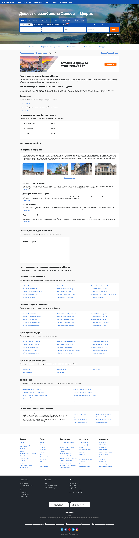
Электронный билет (79, 419)
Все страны (23, 467)
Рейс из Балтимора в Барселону (67, 286)
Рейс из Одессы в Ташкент (65, 325)
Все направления (65, 467)
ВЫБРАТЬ (110, 64)
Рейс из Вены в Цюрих (30, 350)
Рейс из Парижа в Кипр (30, 288)
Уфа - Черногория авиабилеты (83, 398)
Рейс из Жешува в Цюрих (99, 347)
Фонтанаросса (84, 456)
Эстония (22, 463)
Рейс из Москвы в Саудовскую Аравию (103, 294)
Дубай (42, 442)
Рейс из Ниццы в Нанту (30, 297)
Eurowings (102, 447)
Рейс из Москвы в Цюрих (65, 347)
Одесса (38, 53)
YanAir (101, 456)
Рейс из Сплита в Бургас (99, 291)
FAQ (46, 483)
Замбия (22, 448)
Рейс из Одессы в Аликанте (31, 322)
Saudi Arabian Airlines (106, 452)
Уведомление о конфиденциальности (103, 524)
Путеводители (24, 496)
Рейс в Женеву (27, 372)
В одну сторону (39, 24)
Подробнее (26, 189)
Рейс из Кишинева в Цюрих (31, 341)
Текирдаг (43, 449)
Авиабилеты (24, 483)
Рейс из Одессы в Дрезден (31, 325)
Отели (22, 490)
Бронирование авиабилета (82, 417)
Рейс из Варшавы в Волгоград (32, 291)
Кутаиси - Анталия (65, 453)
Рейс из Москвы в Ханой (99, 288)
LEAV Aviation (103, 445)
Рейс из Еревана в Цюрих (31, 344)
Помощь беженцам (76, 492)
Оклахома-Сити (45, 456)
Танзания (23, 442)
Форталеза (43, 464)
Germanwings (103, 464)
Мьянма (22, 460)
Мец (41, 461)
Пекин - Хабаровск (66, 460)
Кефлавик (82, 454)
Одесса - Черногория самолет (83, 392)
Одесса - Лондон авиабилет (82, 389)
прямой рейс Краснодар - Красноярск (35, 395)
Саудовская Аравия (26, 465)
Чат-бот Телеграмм (51, 485)
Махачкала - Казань (66, 463)
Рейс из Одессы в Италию (99, 325)
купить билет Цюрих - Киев (82, 400)
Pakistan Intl (102, 461)
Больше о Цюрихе (69, 178)
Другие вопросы (101, 422)
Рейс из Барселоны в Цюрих (100, 344)
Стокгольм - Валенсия (67, 442)
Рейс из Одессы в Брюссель (100, 313)
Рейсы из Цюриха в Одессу (109, 53)
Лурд (41, 454)
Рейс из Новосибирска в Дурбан (101, 286)
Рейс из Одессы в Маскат (99, 316)
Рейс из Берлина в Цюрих (65, 344)
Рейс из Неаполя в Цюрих (99, 341)
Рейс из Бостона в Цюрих (99, 350)
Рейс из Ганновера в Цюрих (66, 341)
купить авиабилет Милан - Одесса (33, 398)
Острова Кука (24, 458)
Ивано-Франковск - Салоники (66, 450)
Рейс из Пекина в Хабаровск (32, 286)
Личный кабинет (75, 483)
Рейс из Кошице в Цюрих (31, 353)
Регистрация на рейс (103, 414)
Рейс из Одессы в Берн (98, 319)
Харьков (82, 464)
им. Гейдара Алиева (85, 459)
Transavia (102, 459)
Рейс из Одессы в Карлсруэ (65, 316)
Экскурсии (23, 492)
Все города (43, 466)
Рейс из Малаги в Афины (65, 297)
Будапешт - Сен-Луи (66, 456)
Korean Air (102, 442)
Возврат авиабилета (103, 417)
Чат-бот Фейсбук (50, 487)
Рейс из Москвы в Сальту (30, 294)
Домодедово (83, 442)
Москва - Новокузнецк (67, 447)
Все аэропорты (84, 466)
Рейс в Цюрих (95, 369)
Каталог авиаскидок (26, 485)
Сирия (22, 451)
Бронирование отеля (103, 419)
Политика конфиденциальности (54, 524)
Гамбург (81, 452)
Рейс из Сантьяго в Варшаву (66, 294)
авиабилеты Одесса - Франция (32, 400)
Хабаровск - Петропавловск (68, 465)
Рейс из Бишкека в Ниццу (65, 288)
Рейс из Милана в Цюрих (65, 353)
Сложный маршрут (53, 24)
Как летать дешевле (80, 414)
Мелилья (42, 447)
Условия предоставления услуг (34, 524)
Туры (21, 487)
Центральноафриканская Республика (28, 445)
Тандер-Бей (43, 459)
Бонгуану (42, 452)
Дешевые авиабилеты (27, 53)
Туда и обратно (26, 24)
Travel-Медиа (24, 494)
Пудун (81, 447)
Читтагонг (43, 445)
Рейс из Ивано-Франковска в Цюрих (68, 350)
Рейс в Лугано (61, 369)
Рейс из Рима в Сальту (98, 297)
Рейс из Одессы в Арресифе (32, 316)
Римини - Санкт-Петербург (68, 458)
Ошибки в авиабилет (80, 422)
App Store (73, 485)
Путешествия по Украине (78, 490)
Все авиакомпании (105, 466)
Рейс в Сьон (60, 372)
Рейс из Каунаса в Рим (64, 291)
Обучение (73, 487)
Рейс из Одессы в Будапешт (66, 319)
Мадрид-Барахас (85, 449)
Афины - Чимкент (65, 445)
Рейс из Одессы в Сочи (30, 313)
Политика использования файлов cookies (78, 524)
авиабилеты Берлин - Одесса (32, 389)
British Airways (103, 454)
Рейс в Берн (26, 369)
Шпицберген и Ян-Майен (28, 453)
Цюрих (45, 53)
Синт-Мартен (24, 456)
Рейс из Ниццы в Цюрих (30, 347)
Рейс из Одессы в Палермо (65, 322)
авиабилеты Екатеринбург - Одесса (84, 395)
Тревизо (82, 461)
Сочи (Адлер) (83, 445)
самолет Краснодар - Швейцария (33, 392)
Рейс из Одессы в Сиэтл (30, 319)
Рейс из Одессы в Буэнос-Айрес (67, 313)
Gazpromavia (103, 449)
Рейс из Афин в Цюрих (98, 353)
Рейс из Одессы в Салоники (100, 322)
